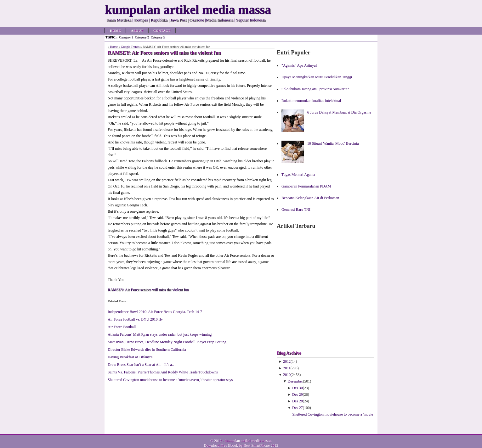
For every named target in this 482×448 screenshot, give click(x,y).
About (137, 30)
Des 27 (297, 408)
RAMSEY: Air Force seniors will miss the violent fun (148, 290)
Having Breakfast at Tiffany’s (130, 357)
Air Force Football (122, 327)
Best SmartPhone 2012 (261, 445)
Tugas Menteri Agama (298, 174)
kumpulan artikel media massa (248, 441)
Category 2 (142, 37)
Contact (161, 30)
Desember (295, 381)
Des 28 (297, 401)
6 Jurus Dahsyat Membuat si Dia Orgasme (339, 112)
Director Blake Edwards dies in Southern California (147, 349)
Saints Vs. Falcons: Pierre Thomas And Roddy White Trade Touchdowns (163, 372)
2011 (287, 368)
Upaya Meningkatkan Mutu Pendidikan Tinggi (316, 77)
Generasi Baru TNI (295, 209)
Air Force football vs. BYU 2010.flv (135, 319)
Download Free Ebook (221, 445)
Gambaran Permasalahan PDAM (306, 186)
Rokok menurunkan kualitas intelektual (311, 100)
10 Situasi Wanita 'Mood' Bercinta (333, 143)
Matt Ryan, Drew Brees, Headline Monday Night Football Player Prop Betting (167, 342)
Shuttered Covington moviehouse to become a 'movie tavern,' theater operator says (170, 380)
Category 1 (126, 37)
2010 (287, 374)
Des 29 (297, 394)
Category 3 (158, 37)
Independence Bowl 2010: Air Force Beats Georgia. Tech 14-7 (155, 312)
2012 (287, 361)
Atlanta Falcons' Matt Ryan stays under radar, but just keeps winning (160, 334)
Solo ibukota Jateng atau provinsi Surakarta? (315, 89)
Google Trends (130, 46)
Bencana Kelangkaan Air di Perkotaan (310, 198)
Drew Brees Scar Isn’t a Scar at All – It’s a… (142, 364)
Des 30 (297, 388)
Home (115, 30)
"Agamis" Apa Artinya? (299, 65)
